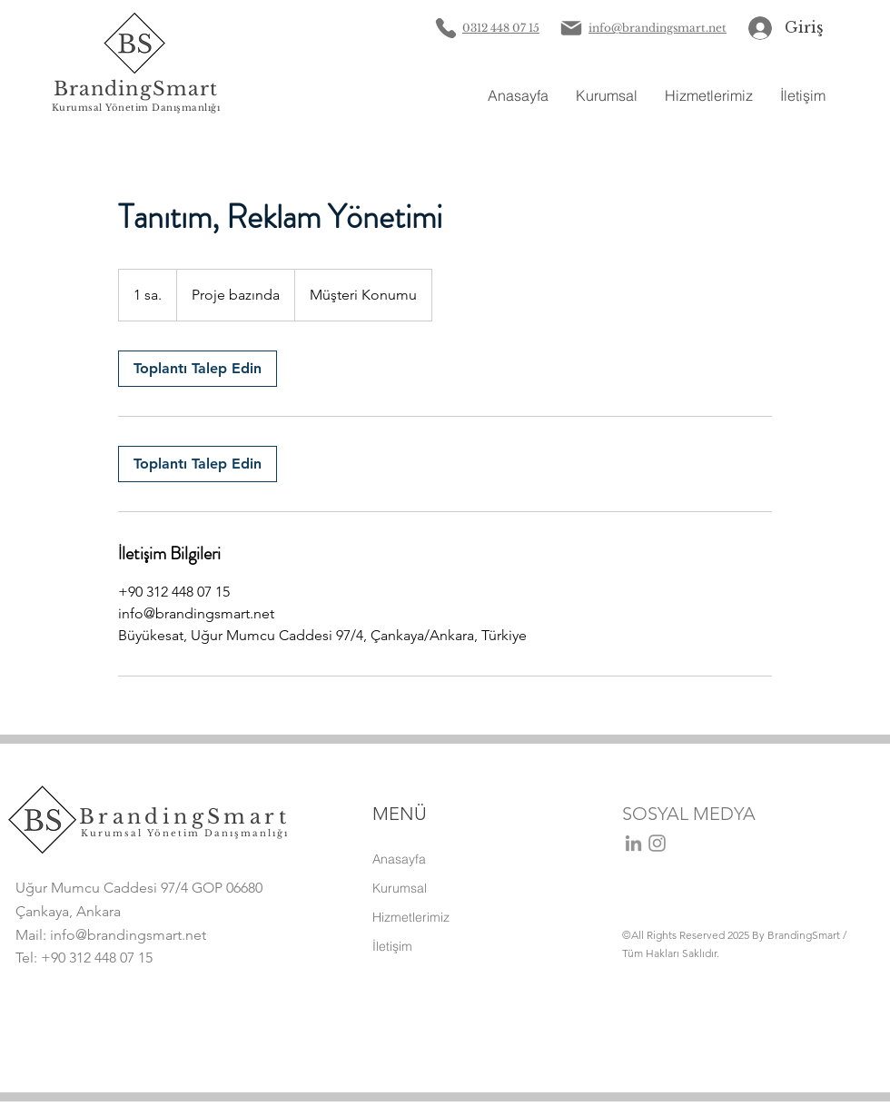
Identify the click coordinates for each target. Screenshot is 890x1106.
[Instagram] (657, 843)
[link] (197, 369)
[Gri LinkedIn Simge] (633, 843)
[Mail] (571, 28)
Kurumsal (399, 888)
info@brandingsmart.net (128, 934)
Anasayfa (399, 859)
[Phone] (445, 28)
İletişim (392, 946)
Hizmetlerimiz (411, 917)
